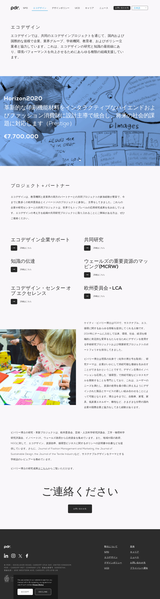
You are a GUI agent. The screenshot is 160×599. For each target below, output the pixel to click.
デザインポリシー (60, 8)
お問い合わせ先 (122, 8)
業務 (132, 547)
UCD (77, 8)
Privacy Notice (38, 585)
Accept (25, 592)
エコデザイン (39, 8)
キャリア (89, 8)
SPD (25, 8)
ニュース (103, 8)
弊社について (110, 547)
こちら (44, 468)
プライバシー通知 (139, 568)
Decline (43, 592)
